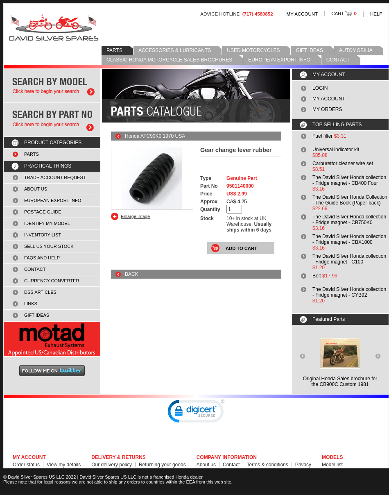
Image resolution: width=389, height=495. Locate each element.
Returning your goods (162, 465)
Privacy (303, 465)
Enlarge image (135, 216)
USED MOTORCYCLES (253, 50)
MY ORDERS (327, 109)
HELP (376, 13)
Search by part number (52, 119)
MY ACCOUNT (302, 13)
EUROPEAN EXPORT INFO (279, 60)
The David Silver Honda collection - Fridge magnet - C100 (349, 259)
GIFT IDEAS (309, 50)
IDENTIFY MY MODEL (47, 223)
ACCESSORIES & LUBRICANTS (174, 50)
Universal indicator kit (335, 149)
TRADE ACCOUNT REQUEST (55, 177)
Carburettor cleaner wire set (342, 163)
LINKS (30, 303)
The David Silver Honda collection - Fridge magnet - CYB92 (349, 292)
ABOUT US (35, 188)
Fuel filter (322, 136)
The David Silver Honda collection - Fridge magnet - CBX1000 (349, 239)
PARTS (114, 50)
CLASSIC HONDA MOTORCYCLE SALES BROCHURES (169, 60)
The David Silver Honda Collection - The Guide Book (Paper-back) (349, 200)
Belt (316, 276)
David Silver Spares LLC (54, 27)
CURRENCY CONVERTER (51, 280)
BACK (131, 274)
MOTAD (52, 339)
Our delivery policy (111, 465)
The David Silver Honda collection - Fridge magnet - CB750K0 (349, 219)
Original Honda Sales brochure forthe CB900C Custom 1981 (340, 381)
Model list (332, 465)
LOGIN (320, 88)
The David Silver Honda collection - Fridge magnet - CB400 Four (349, 180)
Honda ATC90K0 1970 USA (155, 136)
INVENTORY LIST (42, 234)
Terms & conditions (267, 465)
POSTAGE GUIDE (42, 211)
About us (206, 465)
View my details (64, 465)
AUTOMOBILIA (356, 50)
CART (344, 13)
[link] (196, 413)
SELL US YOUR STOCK (49, 246)
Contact (231, 465)
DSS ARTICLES (40, 292)
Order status (26, 465)
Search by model (52, 85)
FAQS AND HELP (42, 257)
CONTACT (338, 60)
